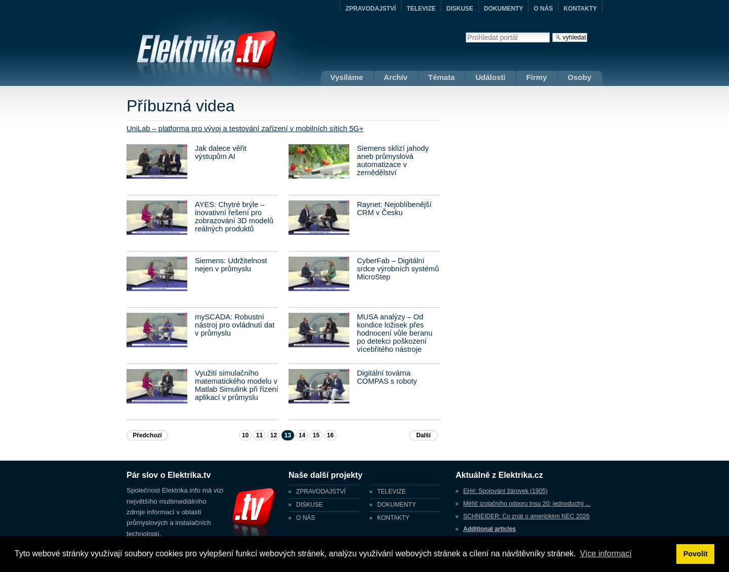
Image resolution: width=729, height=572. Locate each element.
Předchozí (147, 435)
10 (245, 435)
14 (302, 435)
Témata (441, 77)
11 (259, 435)
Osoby (579, 77)
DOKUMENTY (503, 8)
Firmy (536, 77)
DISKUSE (460, 8)
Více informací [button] (605, 553)
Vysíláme (347, 77)
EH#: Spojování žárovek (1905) (505, 491)
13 (288, 435)
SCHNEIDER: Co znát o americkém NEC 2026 (526, 516)
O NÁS (543, 8)
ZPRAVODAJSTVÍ (370, 8)
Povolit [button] (695, 554)
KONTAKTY (580, 8)
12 (273, 435)
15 (316, 435)
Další (423, 435)
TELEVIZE (421, 8)
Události (490, 77)
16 (330, 435)
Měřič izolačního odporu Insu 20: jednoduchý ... (526, 503)
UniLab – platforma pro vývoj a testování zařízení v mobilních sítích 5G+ (245, 129)
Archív (396, 77)
